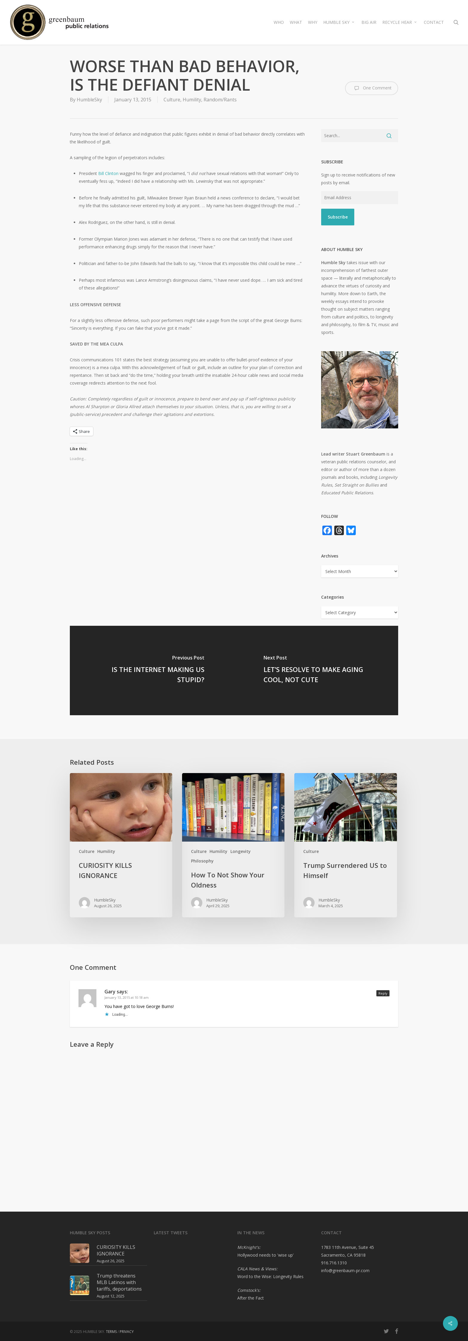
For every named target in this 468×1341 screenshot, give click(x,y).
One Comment (372, 88)
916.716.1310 (334, 1263)
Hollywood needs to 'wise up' (265, 1255)
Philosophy (202, 861)
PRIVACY (127, 1331)
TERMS (111, 1331)
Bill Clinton (108, 173)
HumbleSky (89, 99)
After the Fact (250, 1298)
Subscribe (338, 217)
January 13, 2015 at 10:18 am (126, 997)
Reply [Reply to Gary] (382, 993)
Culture (172, 99)
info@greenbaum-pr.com (345, 1270)
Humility (192, 99)
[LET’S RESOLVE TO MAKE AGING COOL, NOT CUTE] (316, 670)
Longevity (240, 851)
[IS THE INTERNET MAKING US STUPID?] (152, 670)
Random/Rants (220, 99)
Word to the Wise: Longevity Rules (270, 1276)
